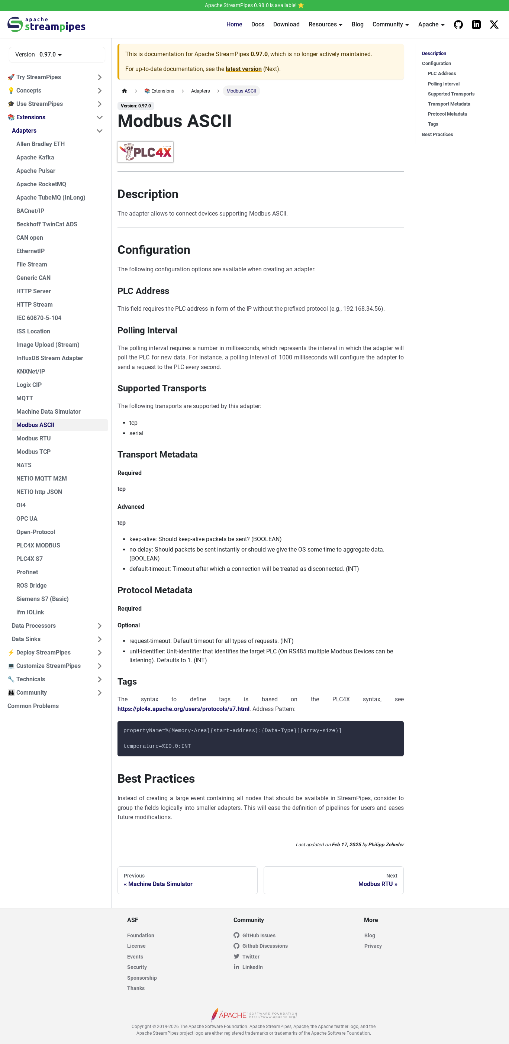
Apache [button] (428, 24)
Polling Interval (444, 84)
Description (434, 53)
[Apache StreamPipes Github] (458, 24)
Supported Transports (451, 94)
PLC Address (442, 73)
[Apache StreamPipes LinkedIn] (476, 24)
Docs (257, 24)
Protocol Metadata (447, 114)
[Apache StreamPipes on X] (494, 24)
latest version (244, 68)
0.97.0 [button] (47, 54)
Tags (433, 124)
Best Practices (437, 134)
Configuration (436, 63)
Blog (358, 24)
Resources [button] (323, 24)
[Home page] (124, 90)
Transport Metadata (449, 104)
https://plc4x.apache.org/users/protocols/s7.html (183, 708)
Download (286, 24)
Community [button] (388, 24)
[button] (55, 77)
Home (234, 24)
